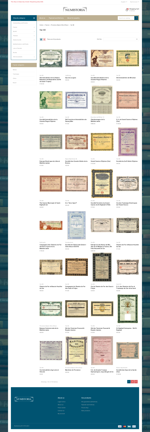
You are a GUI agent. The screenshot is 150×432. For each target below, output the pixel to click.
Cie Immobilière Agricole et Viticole (49, 371)
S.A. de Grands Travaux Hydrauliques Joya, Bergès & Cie (102, 371)
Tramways (16, 74)
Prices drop (84, 407)
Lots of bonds (17, 48)
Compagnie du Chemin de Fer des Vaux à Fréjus (75, 287)
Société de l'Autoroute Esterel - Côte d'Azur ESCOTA (76, 245)
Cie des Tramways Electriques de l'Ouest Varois (126, 204)
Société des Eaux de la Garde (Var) (126, 371)
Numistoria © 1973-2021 (21, 426)
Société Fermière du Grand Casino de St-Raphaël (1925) (100, 204)
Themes (24, 35)
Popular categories (18, 65)
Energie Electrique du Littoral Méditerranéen (50, 162)
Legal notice (61, 401)
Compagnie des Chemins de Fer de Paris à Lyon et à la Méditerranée (51, 246)
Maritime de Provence (72, 370)
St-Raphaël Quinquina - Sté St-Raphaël (126, 329)
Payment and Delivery (56, 18)
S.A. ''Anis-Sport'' (71, 203)
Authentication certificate (20, 44)
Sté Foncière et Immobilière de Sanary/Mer (76, 120)
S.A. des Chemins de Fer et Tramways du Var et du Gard (126, 287)
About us (42, 18)
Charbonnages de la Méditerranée (98, 120)
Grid (41, 39)
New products (85, 410)
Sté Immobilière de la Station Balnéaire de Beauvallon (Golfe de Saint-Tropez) (50, 79)
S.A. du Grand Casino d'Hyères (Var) (126, 120)
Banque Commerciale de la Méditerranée (49, 329)
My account (61, 413)
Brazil (14, 82)
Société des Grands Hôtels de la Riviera (76, 162)
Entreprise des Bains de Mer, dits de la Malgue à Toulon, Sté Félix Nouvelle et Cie (101, 246)
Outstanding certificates (20, 23)
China (14, 78)
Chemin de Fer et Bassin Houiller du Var (127, 245)
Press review (61, 407)
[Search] (128, 18)
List (44, 39)
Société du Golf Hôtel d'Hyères (127, 161)
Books (15, 52)
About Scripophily (73, 18)
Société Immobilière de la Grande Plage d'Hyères (100, 78)
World (24, 31)
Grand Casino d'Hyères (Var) (101, 161)
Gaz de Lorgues (70, 78)
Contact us (61, 410)
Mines (15, 69)
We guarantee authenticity (89, 401)
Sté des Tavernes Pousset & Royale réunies (74, 329)
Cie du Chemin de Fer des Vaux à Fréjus (102, 287)
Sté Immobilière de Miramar (126, 78)
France (24, 27)
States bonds (24, 40)
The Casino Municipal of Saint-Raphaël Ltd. (50, 204)
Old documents (24, 57)
